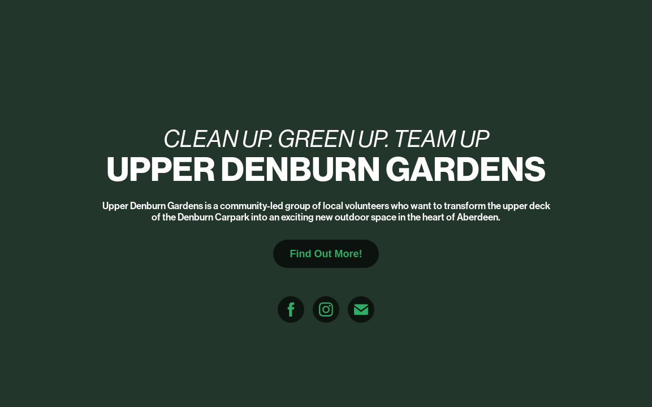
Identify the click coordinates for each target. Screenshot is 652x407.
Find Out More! (326, 253)
